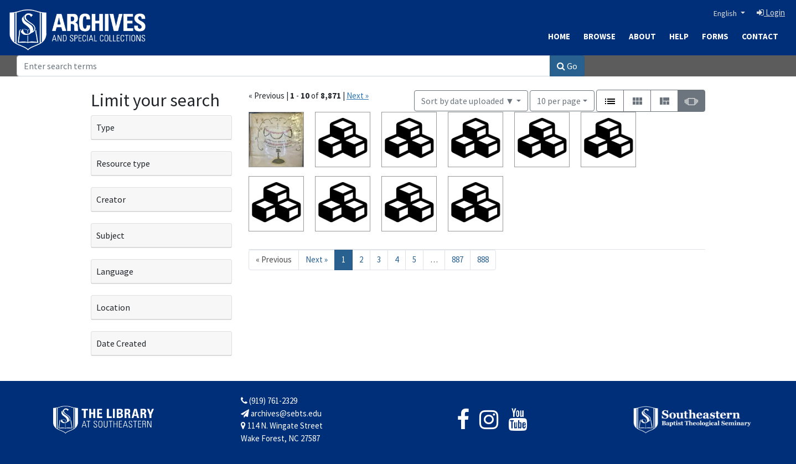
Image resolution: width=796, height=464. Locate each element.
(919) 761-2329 (269, 400)
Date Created (121, 343)
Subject (110, 235)
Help (679, 36)
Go (567, 65)
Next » (358, 95)
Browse (599, 36)
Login (771, 12)
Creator (111, 199)
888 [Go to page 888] (483, 259)
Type (105, 127)
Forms (715, 36)
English (726, 13)
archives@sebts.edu (281, 413)
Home (559, 36)
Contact (760, 36)
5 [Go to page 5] (414, 259)
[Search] (283, 65)
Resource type (123, 163)
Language (114, 271)
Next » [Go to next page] (317, 259)
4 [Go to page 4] (397, 259)
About (642, 36)
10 (559, 100)
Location (113, 307)
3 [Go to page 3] (379, 259)
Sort (467, 100)
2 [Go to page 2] (361, 259)
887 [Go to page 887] (457, 259)
